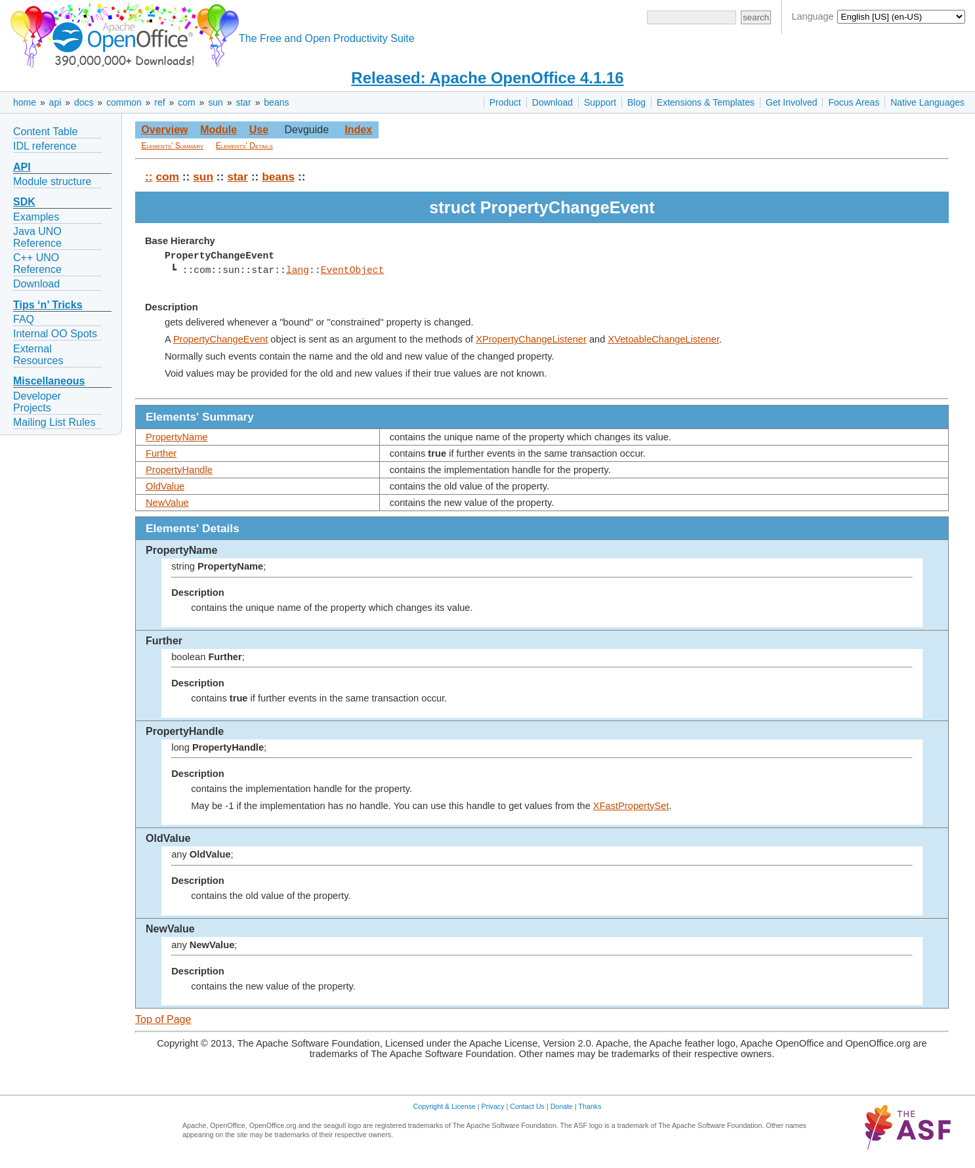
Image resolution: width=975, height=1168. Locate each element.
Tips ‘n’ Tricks (48, 304)
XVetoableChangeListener (663, 339)
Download (552, 102)
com (186, 102)
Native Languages (927, 102)
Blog (636, 102)
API (22, 167)
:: (149, 176)
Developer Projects (37, 401)
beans (276, 102)
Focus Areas (853, 102)
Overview (164, 129)
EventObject (352, 270)
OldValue (165, 486)
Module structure (52, 181)
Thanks (590, 1106)
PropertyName (177, 437)
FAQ (23, 319)
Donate (561, 1106)
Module (218, 129)
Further (161, 453)
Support (600, 102)
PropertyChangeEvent (220, 339)
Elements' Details (244, 145)
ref (159, 102)
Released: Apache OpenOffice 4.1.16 (487, 78)
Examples (36, 216)
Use (258, 129)
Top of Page (163, 1019)
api (55, 102)
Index (358, 129)
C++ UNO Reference (37, 263)
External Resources (38, 354)
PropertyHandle (179, 470)
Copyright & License (444, 1106)
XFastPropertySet (631, 806)
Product (505, 102)
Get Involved (792, 102)
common (124, 102)
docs (84, 102)
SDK (24, 201)
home (24, 102)
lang (297, 270)
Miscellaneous (49, 380)
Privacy (493, 1106)
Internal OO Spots (55, 333)
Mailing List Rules (54, 422)
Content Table (45, 131)
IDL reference (44, 146)
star (243, 102)
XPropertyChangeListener (531, 339)
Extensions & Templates (706, 102)
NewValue (167, 502)
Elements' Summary (172, 145)
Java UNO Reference (37, 237)
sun (215, 102)
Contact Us (527, 1106)
